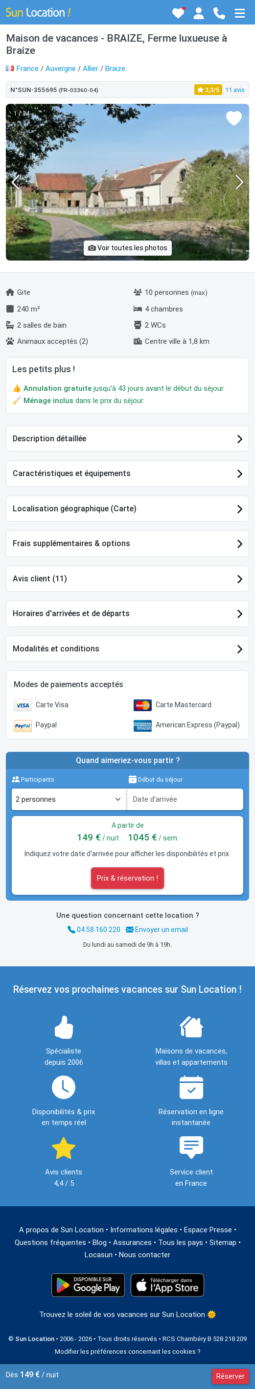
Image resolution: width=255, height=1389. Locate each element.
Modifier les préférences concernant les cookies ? (128, 1351)
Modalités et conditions (56, 648)
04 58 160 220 (94, 930)
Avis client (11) (40, 578)
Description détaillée (49, 438)
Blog (100, 1242)
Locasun (99, 1254)
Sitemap (222, 1242)
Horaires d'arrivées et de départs (71, 613)
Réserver (230, 1376)
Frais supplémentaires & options (71, 543)
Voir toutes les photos (127, 248)
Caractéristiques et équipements (72, 473)
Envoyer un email (157, 930)
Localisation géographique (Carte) (75, 508)
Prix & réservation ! (127, 878)
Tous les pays (180, 1242)
